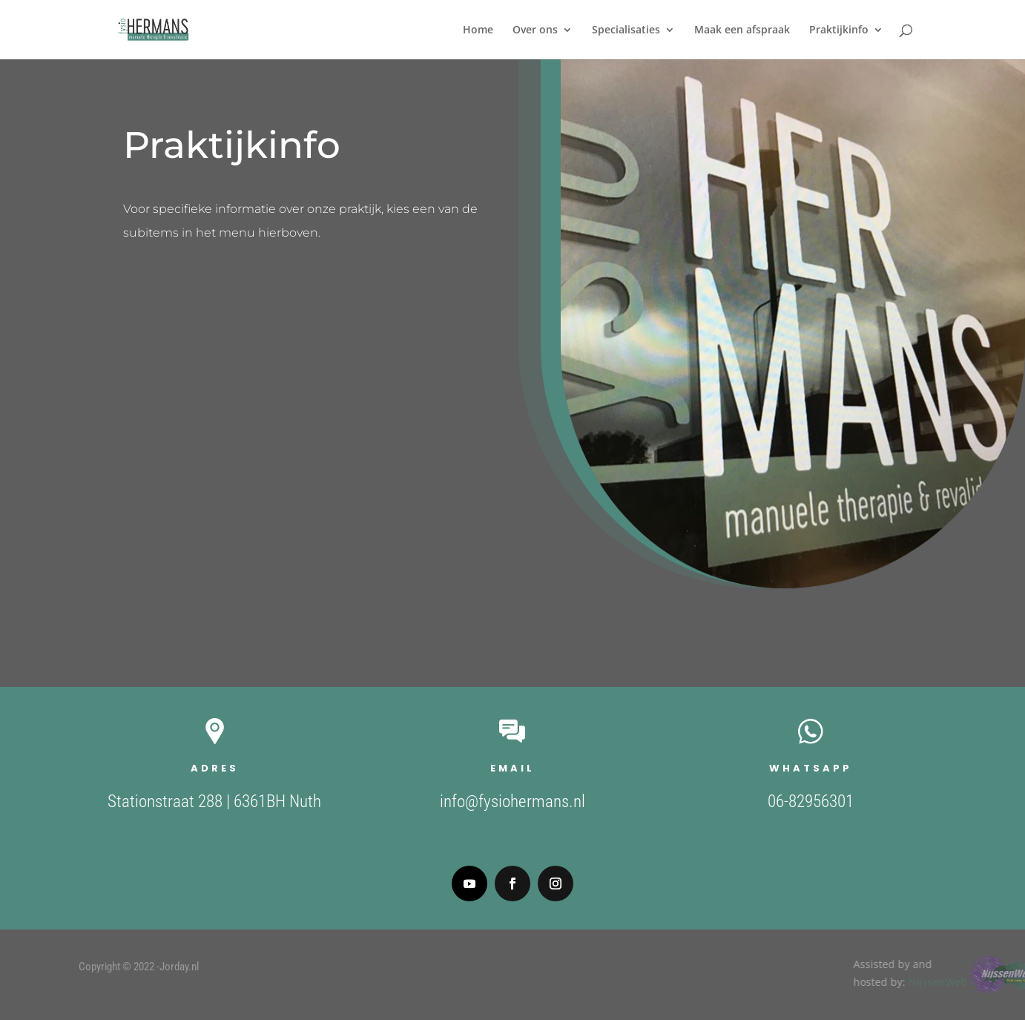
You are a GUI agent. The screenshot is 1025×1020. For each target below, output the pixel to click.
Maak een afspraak (742, 30)
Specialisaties (626, 30)
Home (478, 30)
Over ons (535, 30)
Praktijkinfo (839, 30)
